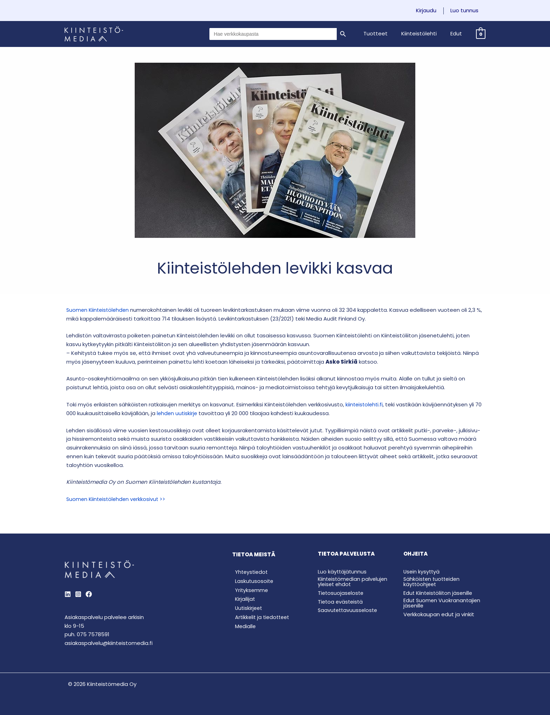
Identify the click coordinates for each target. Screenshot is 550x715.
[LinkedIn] (68, 594)
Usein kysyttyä (422, 571)
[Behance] (89, 594)
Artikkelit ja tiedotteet (261, 619)
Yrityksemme (249, 590)
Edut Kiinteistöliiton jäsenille (439, 592)
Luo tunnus (466, 10)
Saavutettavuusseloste (349, 610)
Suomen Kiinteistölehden (99, 310)
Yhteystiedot (249, 572)
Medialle (243, 628)
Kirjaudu (431, 10)
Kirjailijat (242, 600)
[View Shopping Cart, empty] (480, 33)
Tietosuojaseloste (341, 592)
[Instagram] (78, 594)
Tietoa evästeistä (341, 601)
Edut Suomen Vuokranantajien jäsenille (442, 602)
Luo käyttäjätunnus (343, 571)
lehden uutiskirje (178, 413)
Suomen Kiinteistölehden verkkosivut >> (117, 499)
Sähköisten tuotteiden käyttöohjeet (432, 581)
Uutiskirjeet (246, 609)
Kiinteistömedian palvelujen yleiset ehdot (354, 581)
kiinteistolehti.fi (365, 404)
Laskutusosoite (251, 581)
